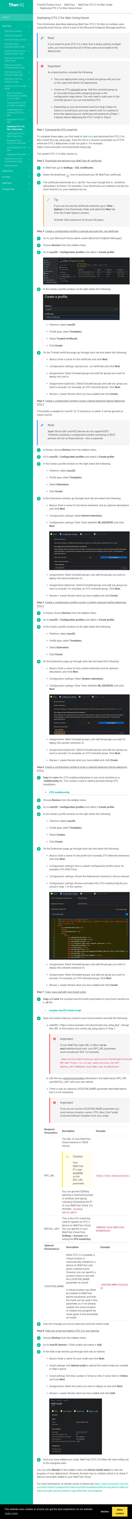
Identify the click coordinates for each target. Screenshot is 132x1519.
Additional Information (19, 154)
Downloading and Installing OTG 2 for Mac (19, 112)
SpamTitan (16, 171)
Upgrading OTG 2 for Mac (16, 120)
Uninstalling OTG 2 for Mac (19, 148)
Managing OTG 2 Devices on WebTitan (19, 141)
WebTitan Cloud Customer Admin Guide (18, 45)
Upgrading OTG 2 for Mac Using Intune (16, 134)
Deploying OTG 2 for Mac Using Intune (16, 127)
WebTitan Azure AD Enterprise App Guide (18, 73)
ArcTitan (16, 177)
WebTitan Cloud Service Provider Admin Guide (18, 52)
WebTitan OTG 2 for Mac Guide (18, 87)
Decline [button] (105, 1511)
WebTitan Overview (13, 31)
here (90, 136)
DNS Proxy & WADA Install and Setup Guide (18, 66)
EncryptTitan (16, 189)
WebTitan (16, 26)
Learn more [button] (11, 1513)
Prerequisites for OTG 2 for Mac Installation (16, 104)
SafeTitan (16, 183)
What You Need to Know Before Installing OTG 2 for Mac (17, 96)
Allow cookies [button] (120, 1511)
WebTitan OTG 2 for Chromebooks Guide (18, 160)
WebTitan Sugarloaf (13, 35)
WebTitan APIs (18, 166)
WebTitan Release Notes (18, 40)
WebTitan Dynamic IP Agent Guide (18, 59)
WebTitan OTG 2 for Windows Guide (18, 80)
